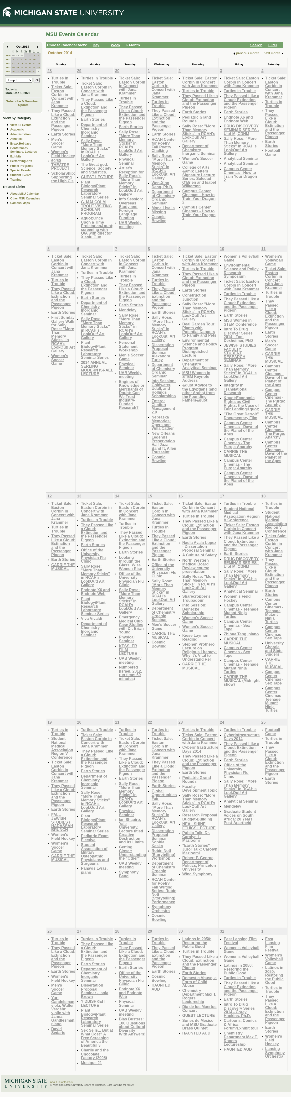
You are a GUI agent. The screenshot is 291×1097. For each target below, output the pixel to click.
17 (34, 63)
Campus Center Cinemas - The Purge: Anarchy (238, 443)
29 (17, 55)
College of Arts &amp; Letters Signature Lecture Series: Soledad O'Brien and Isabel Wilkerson (199, 176)
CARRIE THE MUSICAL (235, 453)
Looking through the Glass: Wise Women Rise (130, 563)
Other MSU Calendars (25, 198)
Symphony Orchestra (161, 908)
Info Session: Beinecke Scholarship (194, 609)
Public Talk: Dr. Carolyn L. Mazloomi (196, 836)
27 (17, 71)
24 (34, 67)
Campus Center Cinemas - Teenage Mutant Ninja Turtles (241, 611)
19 (13, 67)
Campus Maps (20, 203)
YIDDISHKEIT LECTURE (93, 1003)
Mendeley (128, 310)
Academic (17, 129)
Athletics (16, 139)
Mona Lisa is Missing (163, 210)
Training (15, 179)
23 (30, 67)
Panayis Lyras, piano (94, 870)
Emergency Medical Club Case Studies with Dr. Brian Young (131, 624)
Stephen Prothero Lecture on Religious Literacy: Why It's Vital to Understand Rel (199, 651)
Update (23, 105)
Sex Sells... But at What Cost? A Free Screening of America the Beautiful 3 (97, 1037)
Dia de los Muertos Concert (199, 1008)
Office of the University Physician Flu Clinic (93, 556)
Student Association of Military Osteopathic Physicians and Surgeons (95, 854)
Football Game (272, 152)
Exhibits (15, 156)
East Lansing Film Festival (240, 941)
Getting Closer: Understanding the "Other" (132, 853)
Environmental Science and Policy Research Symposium (241, 271)
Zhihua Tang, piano (241, 634)
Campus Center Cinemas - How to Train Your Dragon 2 (198, 196)
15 (26, 63)
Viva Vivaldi (91, 618)
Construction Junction (194, 297)
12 (13, 63)
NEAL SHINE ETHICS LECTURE (199, 826)
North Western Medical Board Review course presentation (195, 566)
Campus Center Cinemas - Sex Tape (238, 625)
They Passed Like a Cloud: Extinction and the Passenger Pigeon (63, 119)
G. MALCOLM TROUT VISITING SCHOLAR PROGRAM (96, 207)
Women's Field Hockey (63, 154)
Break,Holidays (20, 143)
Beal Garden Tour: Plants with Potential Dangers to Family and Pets (199, 330)
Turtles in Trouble (59, 80)
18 (38, 63)
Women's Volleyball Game (242, 258)
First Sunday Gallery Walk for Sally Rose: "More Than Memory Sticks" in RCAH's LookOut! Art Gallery (63, 334)
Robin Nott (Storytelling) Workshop (163, 854)
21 (21, 67)
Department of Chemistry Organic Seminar (163, 197)
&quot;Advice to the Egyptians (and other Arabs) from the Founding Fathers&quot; (199, 392)
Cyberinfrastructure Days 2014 (200, 749)
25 (38, 67)
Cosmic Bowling (159, 218)
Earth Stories (63, 134)
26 (13, 71)
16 (30, 63)
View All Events (20, 125)
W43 (8, 67)
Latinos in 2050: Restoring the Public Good (196, 943)
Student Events (20, 175)
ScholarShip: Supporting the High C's (63, 177)
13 (17, 63)
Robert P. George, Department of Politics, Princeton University (199, 863)
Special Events (20, 170)
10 (34, 59)
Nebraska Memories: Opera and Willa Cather (163, 423)
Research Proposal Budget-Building (199, 817)
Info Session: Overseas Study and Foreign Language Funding (131, 208)
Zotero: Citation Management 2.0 (163, 406)
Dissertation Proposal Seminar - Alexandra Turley (163, 352)
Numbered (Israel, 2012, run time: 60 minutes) (130, 673)
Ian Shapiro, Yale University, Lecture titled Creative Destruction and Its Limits (131, 830)
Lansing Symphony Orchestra (275, 1052)
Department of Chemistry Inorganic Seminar (94, 130)
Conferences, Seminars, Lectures (23, 149)
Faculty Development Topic (200, 788)
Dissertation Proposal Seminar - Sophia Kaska (163, 838)
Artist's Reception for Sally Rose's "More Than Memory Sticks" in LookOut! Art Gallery (131, 181)
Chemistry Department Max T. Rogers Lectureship (199, 996)
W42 (8, 63)
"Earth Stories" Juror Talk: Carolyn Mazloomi (199, 849)
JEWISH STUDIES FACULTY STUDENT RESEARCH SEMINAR (240, 352)
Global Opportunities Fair (164, 795)
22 (26, 67)
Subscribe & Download (23, 101)
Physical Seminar (127, 161)
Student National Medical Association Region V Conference (242, 514)
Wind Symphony (197, 874)
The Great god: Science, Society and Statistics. (96, 168)
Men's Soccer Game (57, 143)
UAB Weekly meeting (130, 224)
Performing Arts (21, 161)
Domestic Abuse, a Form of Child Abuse (199, 981)
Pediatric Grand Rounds (196, 119)
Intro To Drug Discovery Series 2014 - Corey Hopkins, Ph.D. (239, 1010)
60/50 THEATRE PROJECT (60, 164)
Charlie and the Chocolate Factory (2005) (95, 1054)
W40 (8, 55)
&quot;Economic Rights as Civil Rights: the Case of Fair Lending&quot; (241, 403)
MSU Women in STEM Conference (240, 322)
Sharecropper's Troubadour (196, 598)
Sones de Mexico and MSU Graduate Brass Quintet (199, 1024)
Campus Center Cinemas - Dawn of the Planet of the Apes (241, 428)
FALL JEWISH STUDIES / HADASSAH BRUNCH (62, 822)
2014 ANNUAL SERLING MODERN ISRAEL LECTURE (97, 368)
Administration (20, 134)
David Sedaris (58, 1031)
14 (21, 63)
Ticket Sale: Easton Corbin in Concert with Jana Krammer (63, 96)
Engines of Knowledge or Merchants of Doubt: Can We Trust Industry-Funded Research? (131, 394)
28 (13, 55)
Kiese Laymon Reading (195, 637)
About (53, 1082)
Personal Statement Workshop (128, 346)
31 (34, 71)
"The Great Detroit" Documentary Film (241, 416)
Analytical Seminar (241, 158)
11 (38, 59)
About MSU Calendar (24, 193)
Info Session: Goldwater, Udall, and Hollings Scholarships (164, 388)
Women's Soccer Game (197, 160)
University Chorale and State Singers (274, 649)
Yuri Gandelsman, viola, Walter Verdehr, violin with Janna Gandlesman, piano (63, 1011)
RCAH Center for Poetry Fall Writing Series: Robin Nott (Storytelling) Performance (164, 890)
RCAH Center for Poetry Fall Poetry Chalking (164, 145)
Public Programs (21, 165)
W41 (8, 59)
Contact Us (66, 1082)
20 (17, 67)
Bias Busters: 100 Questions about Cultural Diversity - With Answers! (132, 1026)
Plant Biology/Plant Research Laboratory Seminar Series (95, 189)
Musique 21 (91, 1062)
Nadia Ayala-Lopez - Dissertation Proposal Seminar (199, 546)
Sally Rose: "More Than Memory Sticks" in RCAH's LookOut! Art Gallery (95, 150)
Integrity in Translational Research (236, 389)
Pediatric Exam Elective (94, 838)
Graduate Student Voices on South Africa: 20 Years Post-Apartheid (240, 817)
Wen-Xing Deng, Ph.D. (162, 185)
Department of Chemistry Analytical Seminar (199, 364)
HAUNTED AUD (161, 987)
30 (21, 55)
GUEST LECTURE (97, 177)
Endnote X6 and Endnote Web (238, 119)
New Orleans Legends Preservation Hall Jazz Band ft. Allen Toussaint (164, 442)
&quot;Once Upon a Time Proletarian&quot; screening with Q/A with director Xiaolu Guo (97, 227)
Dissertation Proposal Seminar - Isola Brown (94, 991)
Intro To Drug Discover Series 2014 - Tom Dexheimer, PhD (238, 335)
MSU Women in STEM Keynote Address (196, 376)
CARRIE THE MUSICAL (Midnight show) (242, 680)
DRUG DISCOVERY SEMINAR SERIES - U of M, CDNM (241, 130)
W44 (8, 71)
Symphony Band (129, 874)
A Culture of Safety (199, 555)
